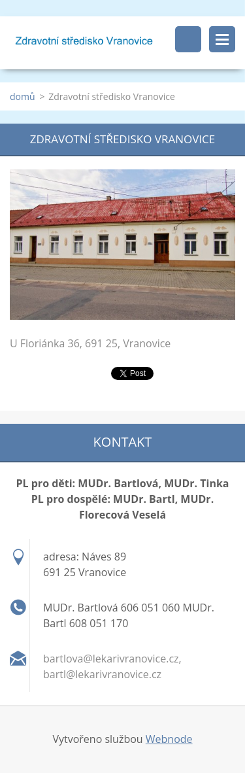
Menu (222, 39)
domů (22, 96)
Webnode (169, 739)
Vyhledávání (188, 39)
